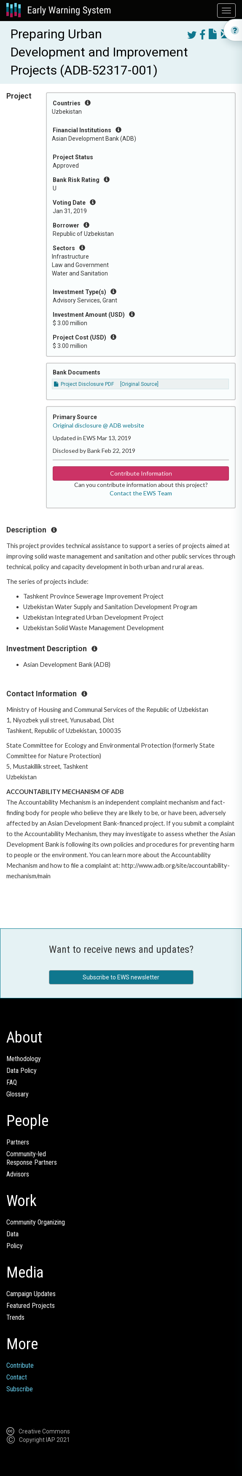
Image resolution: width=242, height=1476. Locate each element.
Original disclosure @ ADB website (98, 425)
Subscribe (19, 1389)
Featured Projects (30, 1306)
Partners (17, 1142)
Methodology (23, 1059)
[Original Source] (139, 384)
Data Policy (21, 1071)
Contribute (20, 1365)
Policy (14, 1246)
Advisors (17, 1174)
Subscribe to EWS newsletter (121, 977)
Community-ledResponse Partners (31, 1158)
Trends (15, 1317)
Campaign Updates (31, 1294)
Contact (16, 1377)
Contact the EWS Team (141, 493)
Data (12, 1234)
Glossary (17, 1094)
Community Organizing (35, 1222)
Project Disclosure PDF (84, 384)
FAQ (11, 1082)
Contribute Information (141, 473)
